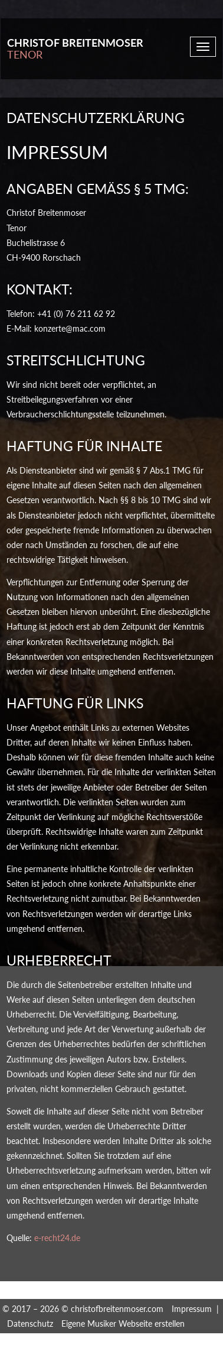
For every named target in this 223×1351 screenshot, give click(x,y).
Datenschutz (30, 1323)
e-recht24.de (57, 1238)
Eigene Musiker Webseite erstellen (123, 1323)
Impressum (192, 1309)
